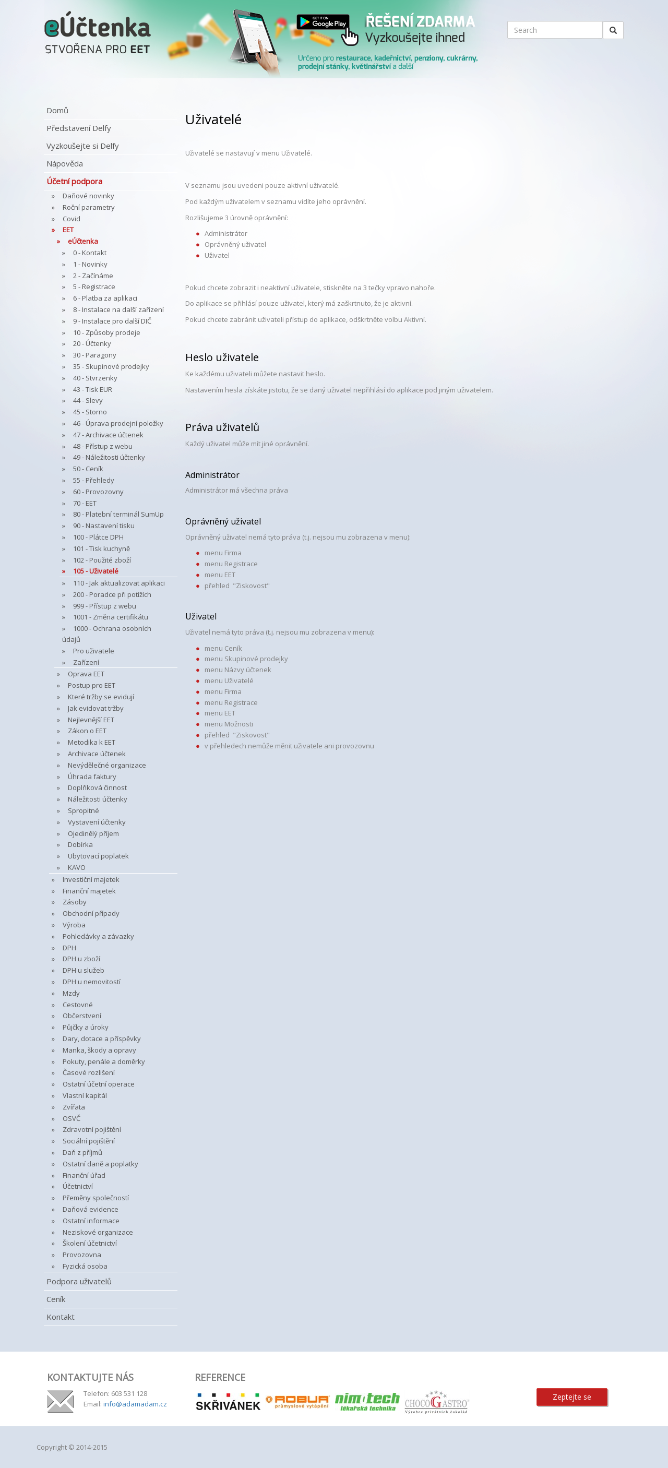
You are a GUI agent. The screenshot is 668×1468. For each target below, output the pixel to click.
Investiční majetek (91, 879)
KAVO (77, 867)
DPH (69, 947)
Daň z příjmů (82, 1152)
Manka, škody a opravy (99, 1050)
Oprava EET (86, 673)
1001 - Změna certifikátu (110, 617)
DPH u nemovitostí (92, 981)
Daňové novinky (88, 195)
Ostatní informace (91, 1220)
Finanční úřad (84, 1175)
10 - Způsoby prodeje (106, 332)
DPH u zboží (81, 958)
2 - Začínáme (93, 275)
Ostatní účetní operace (99, 1084)
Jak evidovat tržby (96, 708)
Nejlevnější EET (91, 719)
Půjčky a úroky (86, 1027)
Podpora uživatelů (79, 1281)
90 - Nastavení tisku (104, 525)
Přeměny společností (96, 1197)
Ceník (55, 1299)
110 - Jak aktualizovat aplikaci (119, 583)
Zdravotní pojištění (92, 1129)
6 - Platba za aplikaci (105, 298)
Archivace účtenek (97, 753)
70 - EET (85, 503)
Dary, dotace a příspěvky (102, 1038)
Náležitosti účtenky (97, 799)
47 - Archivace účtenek (108, 434)
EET (68, 229)
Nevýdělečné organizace (107, 765)
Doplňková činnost (97, 787)
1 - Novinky (90, 264)
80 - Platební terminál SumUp (118, 514)
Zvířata (74, 1107)
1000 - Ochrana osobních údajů (106, 634)
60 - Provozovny (98, 491)
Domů (57, 110)
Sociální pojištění (89, 1140)
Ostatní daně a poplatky (100, 1163)
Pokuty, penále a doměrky (104, 1061)
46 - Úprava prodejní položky (118, 423)
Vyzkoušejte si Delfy (82, 145)
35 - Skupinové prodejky (111, 366)
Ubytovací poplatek (98, 856)
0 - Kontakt (89, 252)
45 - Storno (90, 411)
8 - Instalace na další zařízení (118, 309)
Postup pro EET (91, 685)
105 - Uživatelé (95, 571)
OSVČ (71, 1118)
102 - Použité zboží (102, 560)
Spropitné (83, 810)
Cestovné (78, 1004)
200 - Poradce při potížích (112, 594)
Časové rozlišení (89, 1072)
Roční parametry (89, 207)
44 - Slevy (88, 400)
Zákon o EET (87, 730)
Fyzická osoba (85, 1266)
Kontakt (60, 1316)
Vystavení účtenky (97, 822)
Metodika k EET (91, 742)
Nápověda (64, 163)
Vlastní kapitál (85, 1095)
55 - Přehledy (93, 480)
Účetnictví (78, 1186)
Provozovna (82, 1254)
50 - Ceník (88, 468)
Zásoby (75, 901)
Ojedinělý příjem (93, 833)
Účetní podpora (74, 181)
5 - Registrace (94, 286)
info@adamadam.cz (135, 1404)
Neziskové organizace (98, 1232)
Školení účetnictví (90, 1243)
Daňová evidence (90, 1209)
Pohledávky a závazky (98, 936)
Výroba (74, 924)
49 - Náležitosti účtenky (109, 457)
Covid (71, 218)
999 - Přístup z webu (104, 606)
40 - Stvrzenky (95, 378)
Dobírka (80, 844)
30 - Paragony (94, 355)
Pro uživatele (93, 650)
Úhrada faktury (92, 776)
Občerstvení (82, 1015)
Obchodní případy (91, 913)
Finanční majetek (89, 891)
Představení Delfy (78, 128)
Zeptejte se (572, 1397)
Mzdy (71, 993)
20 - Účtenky (92, 343)
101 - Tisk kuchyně (101, 548)
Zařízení (86, 662)
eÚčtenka (83, 241)
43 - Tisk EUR (92, 389)
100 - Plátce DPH (98, 537)
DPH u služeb (83, 970)
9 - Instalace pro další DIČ (112, 321)
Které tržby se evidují (101, 696)
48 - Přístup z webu (103, 446)
